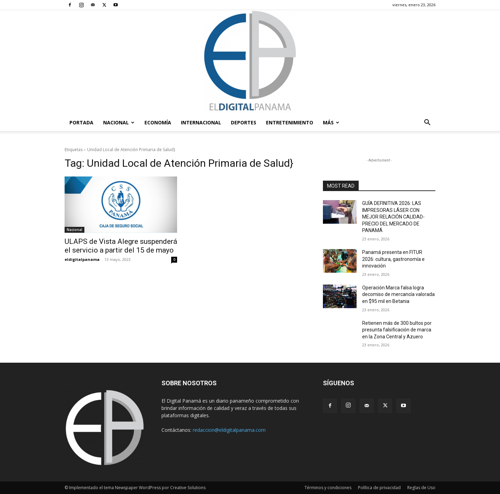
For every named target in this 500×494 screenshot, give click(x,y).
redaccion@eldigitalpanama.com (229, 430)
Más (331, 122)
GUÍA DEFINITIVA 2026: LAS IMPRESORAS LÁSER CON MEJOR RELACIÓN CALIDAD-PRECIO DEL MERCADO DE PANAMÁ (393, 216)
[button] (427, 123)
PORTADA (81, 122)
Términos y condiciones (328, 488)
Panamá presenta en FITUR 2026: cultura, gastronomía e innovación (393, 259)
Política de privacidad (379, 488)
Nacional (118, 122)
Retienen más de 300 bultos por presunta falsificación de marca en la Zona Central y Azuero (397, 329)
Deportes (243, 122)
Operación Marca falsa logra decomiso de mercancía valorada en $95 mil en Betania (398, 294)
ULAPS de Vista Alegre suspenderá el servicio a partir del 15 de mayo (121, 245)
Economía (157, 122)
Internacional (201, 122)
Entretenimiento (289, 122)
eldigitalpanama (82, 259)
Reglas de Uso (421, 488)
